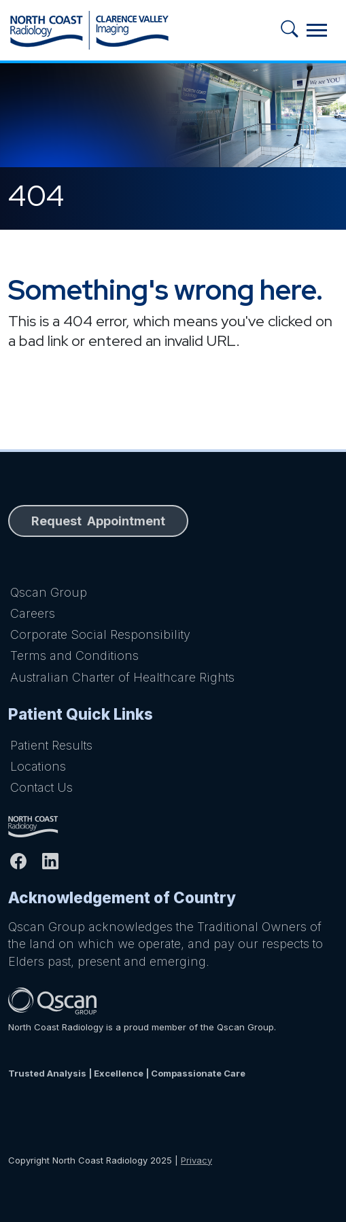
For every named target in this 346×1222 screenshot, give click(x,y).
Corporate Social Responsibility (100, 634)
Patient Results (51, 745)
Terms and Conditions (74, 655)
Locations (38, 766)
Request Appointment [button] (98, 521)
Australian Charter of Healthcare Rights (122, 677)
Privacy (196, 1160)
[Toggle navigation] (317, 30)
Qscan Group (48, 592)
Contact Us (41, 787)
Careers (32, 613)
